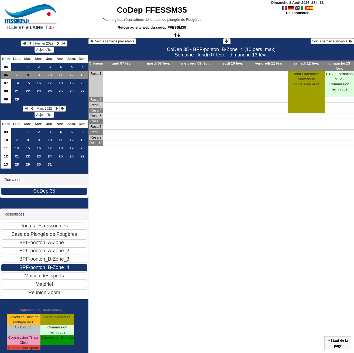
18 (61, 83)
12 (72, 75)
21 (17, 91)
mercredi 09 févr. (195, 63)
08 (6, 91)
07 (6, 83)
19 (72, 83)
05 (6, 67)
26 (72, 91)
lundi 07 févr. (121, 63)
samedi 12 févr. (306, 63)
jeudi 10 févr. (232, 63)
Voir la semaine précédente (112, 41)
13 (83, 75)
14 (17, 83)
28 (17, 99)
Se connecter (297, 13)
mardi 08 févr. (158, 63)
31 (50, 164)
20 (83, 83)
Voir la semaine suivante (332, 41)
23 (39, 91)
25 (61, 91)
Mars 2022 (44, 108)
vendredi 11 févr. (269, 63)
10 (50, 75)
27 (83, 91)
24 (50, 91)
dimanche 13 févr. (339, 65)
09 (6, 99)
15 (28, 83)
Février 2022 (44, 43)
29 (28, 164)
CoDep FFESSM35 (152, 9)
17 (50, 83)
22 (28, 91)
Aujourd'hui (44, 50)
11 (61, 75)
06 (6, 75)
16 (39, 83)
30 (39, 164)
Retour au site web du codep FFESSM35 (152, 27)
